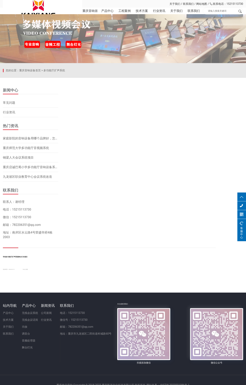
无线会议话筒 (47, 337)
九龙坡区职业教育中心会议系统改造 (27, 243)
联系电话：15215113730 (226, 3)
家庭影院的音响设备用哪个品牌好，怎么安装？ (30, 204)
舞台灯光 (44, 365)
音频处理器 (45, 358)
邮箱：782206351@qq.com (127, 344)
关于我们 (175, 3)
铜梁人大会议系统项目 (18, 224)
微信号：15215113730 (125, 337)
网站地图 (201, 3)
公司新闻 (80, 330)
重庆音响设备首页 (30, 142)
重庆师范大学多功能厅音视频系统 (26, 214)
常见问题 (9, 169)
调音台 (43, 351)
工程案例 (119, 15)
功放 (41, 344)
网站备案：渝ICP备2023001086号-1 (168, 380)
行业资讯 (155, 15)
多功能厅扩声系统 (54, 142)
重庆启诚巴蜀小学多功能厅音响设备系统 (30, 233)
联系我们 (188, 3)
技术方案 (137, 15)
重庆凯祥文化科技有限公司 (30, 3)
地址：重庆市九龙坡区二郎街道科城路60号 (137, 351)
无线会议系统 (47, 330)
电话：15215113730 (123, 330)
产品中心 (101, 15)
